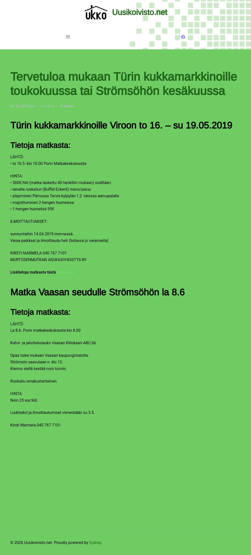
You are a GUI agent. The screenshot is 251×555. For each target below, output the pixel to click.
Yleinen (67, 106)
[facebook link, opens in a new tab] (183, 36)
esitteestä (65, 272)
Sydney (95, 542)
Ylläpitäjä (25, 106)
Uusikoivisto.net (139, 12)
